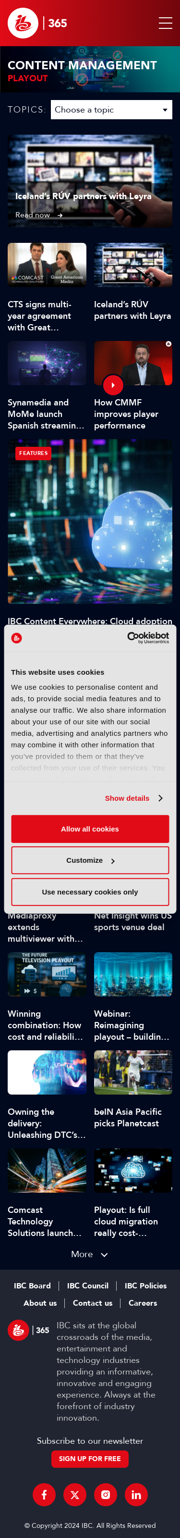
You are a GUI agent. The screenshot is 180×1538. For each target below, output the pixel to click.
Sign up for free (90, 1458)
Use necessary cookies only (90, 891)
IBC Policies (146, 1286)
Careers (143, 1303)
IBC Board (32, 1286)
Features (33, 453)
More (82, 1254)
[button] (163, 23)
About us (40, 1303)
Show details (127, 798)
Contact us (92, 1303)
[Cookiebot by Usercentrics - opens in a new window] (128, 638)
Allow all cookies (90, 828)
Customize (90, 860)
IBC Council (87, 1286)
